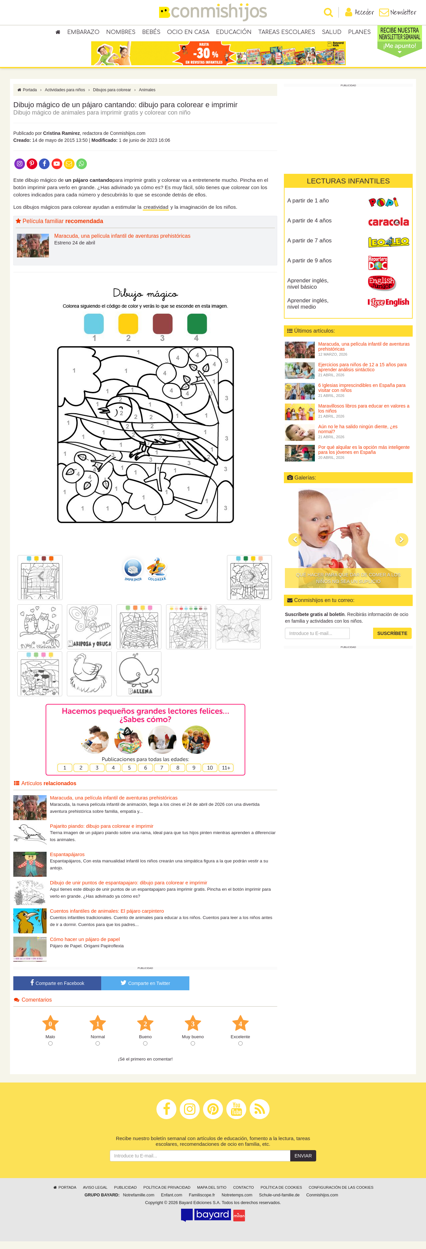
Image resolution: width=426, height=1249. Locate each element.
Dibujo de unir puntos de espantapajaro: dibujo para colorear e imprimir (128, 890)
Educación (234, 33)
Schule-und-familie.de (279, 1203)
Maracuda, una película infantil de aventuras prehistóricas (122, 244)
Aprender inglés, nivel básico (307, 291)
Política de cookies (281, 1195)
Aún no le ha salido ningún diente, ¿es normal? (357, 437)
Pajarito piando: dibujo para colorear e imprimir (101, 833)
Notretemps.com (237, 1203)
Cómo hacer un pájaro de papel (85, 947)
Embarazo (83, 33)
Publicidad (125, 1195)
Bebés (151, 33)
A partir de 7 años (309, 248)
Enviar (303, 1163)
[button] (295, 547)
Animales (147, 97)
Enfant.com (171, 1203)
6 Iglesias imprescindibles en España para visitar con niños (361, 395)
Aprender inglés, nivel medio (307, 311)
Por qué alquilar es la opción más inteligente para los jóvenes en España (364, 457)
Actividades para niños (65, 97)
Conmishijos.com (322, 1203)
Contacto (243, 1195)
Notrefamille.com (138, 1203)
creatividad (155, 214)
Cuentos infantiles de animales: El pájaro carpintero (107, 918)
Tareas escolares (286, 33)
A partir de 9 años (309, 268)
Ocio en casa (188, 33)
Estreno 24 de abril (74, 250)
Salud (331, 33)
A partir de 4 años (309, 228)
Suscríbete (392, 641)
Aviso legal (95, 1195)
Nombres (120, 33)
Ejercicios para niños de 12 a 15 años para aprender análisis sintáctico (362, 375)
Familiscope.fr (202, 1203)
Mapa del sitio (211, 1195)
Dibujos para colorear (112, 97)
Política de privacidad (166, 1195)
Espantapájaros (67, 862)
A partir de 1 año (308, 208)
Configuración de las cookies (341, 1195)
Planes (359, 33)
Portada (27, 97)
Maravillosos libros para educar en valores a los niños (363, 416)
